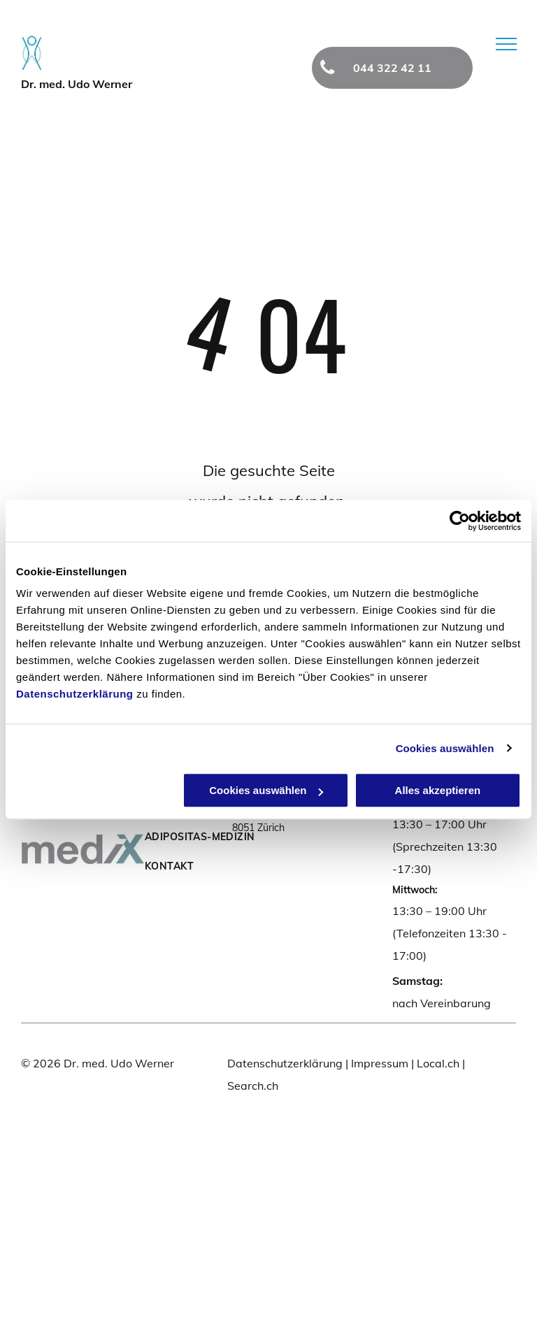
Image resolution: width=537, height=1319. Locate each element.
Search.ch (252, 1086)
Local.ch (438, 1063)
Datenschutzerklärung (75, 694)
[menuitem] (204, 836)
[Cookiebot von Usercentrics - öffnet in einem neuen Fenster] (460, 520)
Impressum (379, 1063)
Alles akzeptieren (438, 790)
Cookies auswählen (445, 748)
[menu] (506, 44)
